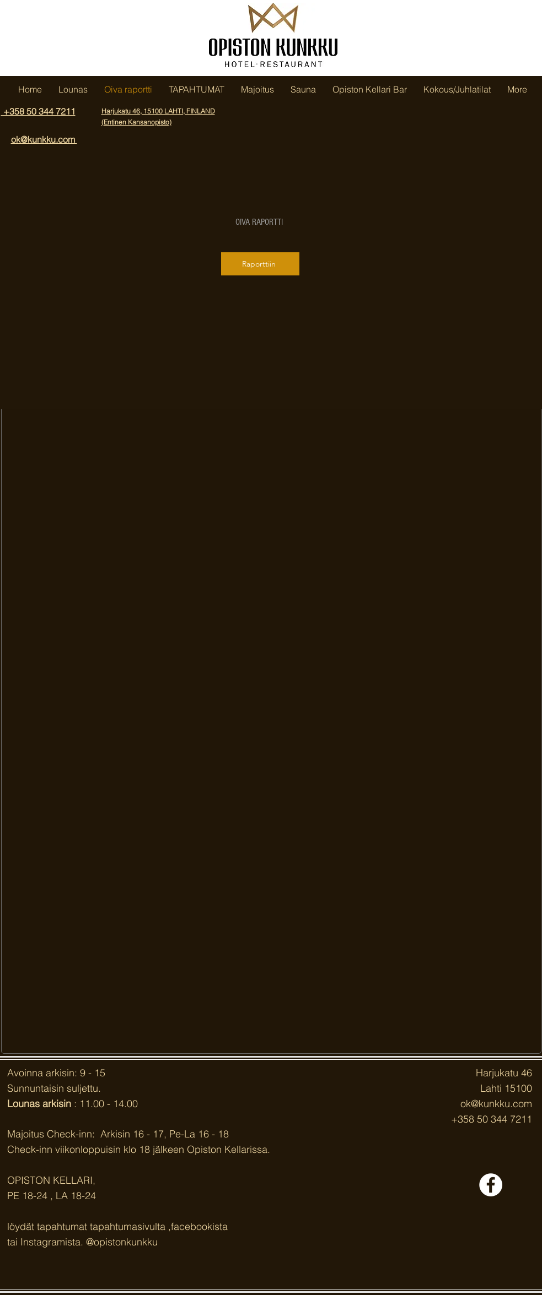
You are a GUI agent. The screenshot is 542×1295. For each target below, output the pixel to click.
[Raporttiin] (260, 263)
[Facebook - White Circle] (490, 1184)
